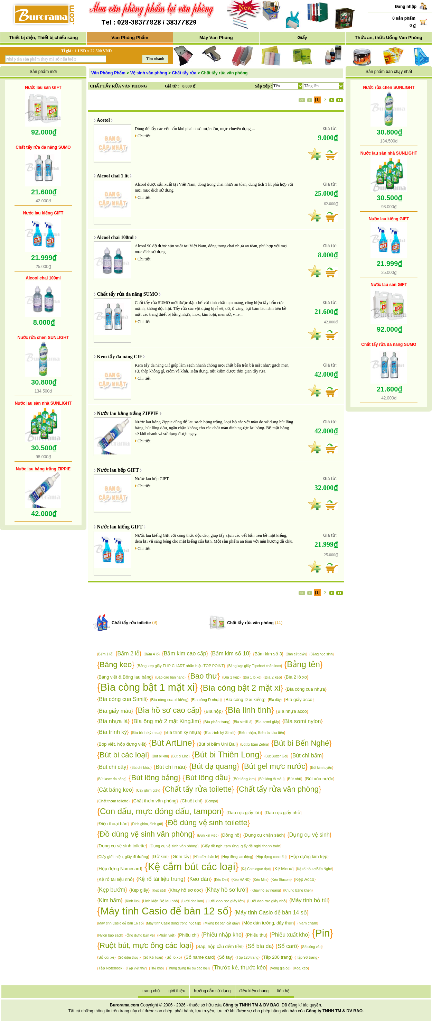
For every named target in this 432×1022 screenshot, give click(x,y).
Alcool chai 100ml (43, 278)
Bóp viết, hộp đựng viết (121, 744)
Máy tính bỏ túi (309, 900)
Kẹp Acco (304, 879)
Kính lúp (132, 901)
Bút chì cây (112, 767)
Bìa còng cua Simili (122, 699)
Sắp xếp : (263, 86)
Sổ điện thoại (129, 957)
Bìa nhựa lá (113, 721)
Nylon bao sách (110, 935)
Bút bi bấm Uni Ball (217, 744)
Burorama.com (124, 1005)
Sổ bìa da (260, 946)
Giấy (302, 37)
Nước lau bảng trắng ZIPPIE (43, 469)
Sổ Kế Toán (153, 957)
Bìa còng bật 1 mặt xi (148, 687)
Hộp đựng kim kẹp (308, 856)
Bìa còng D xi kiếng (245, 699)
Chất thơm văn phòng (155, 800)
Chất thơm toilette (113, 801)
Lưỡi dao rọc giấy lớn (225, 901)
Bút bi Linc (180, 756)
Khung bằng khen (298, 890)
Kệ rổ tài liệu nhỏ (115, 879)
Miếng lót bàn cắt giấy (222, 923)
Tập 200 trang (277, 957)
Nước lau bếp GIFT (118, 470)
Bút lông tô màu (271, 779)
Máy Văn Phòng (216, 37)
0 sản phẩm (403, 18)
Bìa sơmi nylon (302, 721)
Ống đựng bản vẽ (140, 935)
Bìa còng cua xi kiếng (169, 700)
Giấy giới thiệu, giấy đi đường (123, 857)
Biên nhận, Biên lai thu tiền (261, 732)
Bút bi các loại (123, 755)
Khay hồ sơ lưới (227, 890)
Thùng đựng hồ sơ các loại (188, 968)
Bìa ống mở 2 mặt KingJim (166, 721)
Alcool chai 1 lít (113, 175)
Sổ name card (200, 957)
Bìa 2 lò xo (296, 677)
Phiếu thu (256, 935)
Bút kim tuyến (321, 768)
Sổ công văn (311, 947)
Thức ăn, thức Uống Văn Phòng (388, 37)
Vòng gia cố (280, 968)
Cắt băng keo (115, 790)
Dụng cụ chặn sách (264, 835)
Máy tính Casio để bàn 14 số (271, 912)
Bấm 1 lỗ (105, 654)
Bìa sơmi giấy (267, 722)
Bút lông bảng (154, 777)
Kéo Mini (260, 880)
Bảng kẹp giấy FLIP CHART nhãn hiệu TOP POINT (181, 666)
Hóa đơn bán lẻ (206, 857)
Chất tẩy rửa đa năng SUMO (43, 147)
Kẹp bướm (112, 890)
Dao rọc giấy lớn (244, 812)
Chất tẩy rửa (184, 73)
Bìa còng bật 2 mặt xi (242, 687)
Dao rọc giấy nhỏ (283, 812)
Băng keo (116, 664)
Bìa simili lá (243, 722)
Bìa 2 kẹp (273, 677)
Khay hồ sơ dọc (185, 890)
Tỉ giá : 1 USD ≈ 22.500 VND (86, 50)
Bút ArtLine (171, 742)
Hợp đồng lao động (237, 857)
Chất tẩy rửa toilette (131, 622)
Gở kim (160, 856)
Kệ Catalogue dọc (256, 869)
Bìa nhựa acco (292, 711)
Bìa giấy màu (115, 711)
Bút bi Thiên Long (227, 754)
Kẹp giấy (139, 890)
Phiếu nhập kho (222, 935)
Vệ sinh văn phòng (148, 73)
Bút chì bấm (307, 755)
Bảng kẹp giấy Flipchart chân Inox (254, 666)
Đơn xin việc (207, 835)
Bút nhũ (294, 779)
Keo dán (199, 879)
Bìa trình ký (113, 732)
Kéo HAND (241, 880)
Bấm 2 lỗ (129, 653)
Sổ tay (225, 957)
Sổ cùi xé (106, 957)
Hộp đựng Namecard (119, 868)
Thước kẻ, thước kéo (240, 967)
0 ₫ (412, 25)
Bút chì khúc (140, 768)
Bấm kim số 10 (230, 653)
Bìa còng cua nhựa (306, 689)
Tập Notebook (110, 968)
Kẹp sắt (159, 890)
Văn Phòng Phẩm (129, 37)
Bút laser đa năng (111, 779)
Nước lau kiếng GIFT (43, 213)
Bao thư (203, 676)
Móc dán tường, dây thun (268, 923)
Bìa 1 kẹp (231, 677)
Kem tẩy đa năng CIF (119, 356)
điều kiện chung (254, 990)
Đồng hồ (231, 835)
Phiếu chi (188, 935)
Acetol (103, 120)
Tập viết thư (136, 968)
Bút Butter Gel (276, 756)
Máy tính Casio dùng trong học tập (173, 923)
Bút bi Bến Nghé (301, 743)
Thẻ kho (156, 968)
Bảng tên (303, 664)
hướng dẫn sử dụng (212, 990)
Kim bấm (110, 900)
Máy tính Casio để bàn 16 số (120, 923)
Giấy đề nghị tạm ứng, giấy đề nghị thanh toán (241, 846)
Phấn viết (167, 935)
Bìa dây (275, 700)
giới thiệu (176, 990)
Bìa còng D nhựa (206, 700)
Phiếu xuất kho (289, 935)
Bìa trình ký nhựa (183, 732)
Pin (322, 933)
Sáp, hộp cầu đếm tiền (219, 946)
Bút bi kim (160, 756)
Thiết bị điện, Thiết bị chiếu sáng (43, 37)
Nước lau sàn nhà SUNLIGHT (43, 403)
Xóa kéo (301, 968)
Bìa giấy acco (298, 699)
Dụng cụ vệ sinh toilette (121, 845)
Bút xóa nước (319, 778)
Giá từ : (172, 86)
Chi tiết (144, 135)
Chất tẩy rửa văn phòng (250, 622)
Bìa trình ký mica (146, 732)
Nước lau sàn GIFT (43, 87)
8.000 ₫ (188, 86)
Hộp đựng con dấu (270, 857)
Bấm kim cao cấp (185, 653)
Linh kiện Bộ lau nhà (160, 901)
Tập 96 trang (306, 957)
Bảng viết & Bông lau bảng (124, 677)
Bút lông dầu (206, 777)
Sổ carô (287, 946)
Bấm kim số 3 (268, 653)
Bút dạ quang (214, 766)
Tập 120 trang (248, 957)
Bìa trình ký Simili (219, 732)
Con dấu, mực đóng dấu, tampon (161, 811)
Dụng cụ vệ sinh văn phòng (174, 846)
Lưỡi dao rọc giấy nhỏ (267, 901)
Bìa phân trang (216, 722)
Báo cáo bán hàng (170, 677)
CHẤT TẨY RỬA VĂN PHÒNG (118, 86)
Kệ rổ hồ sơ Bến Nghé (314, 869)
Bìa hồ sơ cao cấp (168, 710)
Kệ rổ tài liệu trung (161, 879)
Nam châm (308, 923)
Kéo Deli (221, 880)
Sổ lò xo (174, 957)
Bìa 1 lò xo (252, 677)
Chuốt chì (191, 800)
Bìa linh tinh (249, 710)
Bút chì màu (170, 767)
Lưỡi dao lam (192, 901)
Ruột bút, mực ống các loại (145, 945)
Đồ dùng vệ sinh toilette (207, 822)
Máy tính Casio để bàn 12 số (165, 911)
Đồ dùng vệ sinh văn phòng (146, 834)
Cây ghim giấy (148, 790)
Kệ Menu (283, 868)
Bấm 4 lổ (152, 654)
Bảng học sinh (321, 654)
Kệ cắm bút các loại (191, 866)
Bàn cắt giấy (296, 654)
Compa (211, 801)
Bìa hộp (214, 711)
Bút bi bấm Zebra (254, 744)
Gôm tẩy (180, 856)
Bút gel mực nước (274, 766)
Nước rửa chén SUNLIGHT (43, 337)
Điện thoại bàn (112, 823)
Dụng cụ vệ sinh (309, 835)
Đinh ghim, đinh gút (147, 824)
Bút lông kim (244, 779)
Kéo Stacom (281, 880)
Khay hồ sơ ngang (266, 890)
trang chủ (151, 990)
